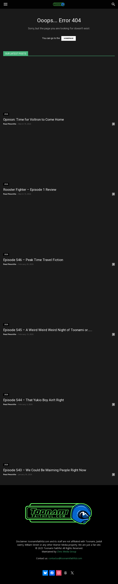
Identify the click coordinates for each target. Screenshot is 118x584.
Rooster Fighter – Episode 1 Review (29, 190)
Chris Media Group (66, 551)
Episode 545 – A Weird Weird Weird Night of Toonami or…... (47, 330)
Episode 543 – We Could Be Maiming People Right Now (44, 470)
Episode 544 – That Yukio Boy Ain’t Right (33, 400)
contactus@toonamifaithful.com (65, 558)
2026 (6, 114)
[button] (5, 4)
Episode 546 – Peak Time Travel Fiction (33, 260)
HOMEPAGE (68, 38)
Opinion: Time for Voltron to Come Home (33, 119)
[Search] (113, 4)
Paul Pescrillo (9, 124)
